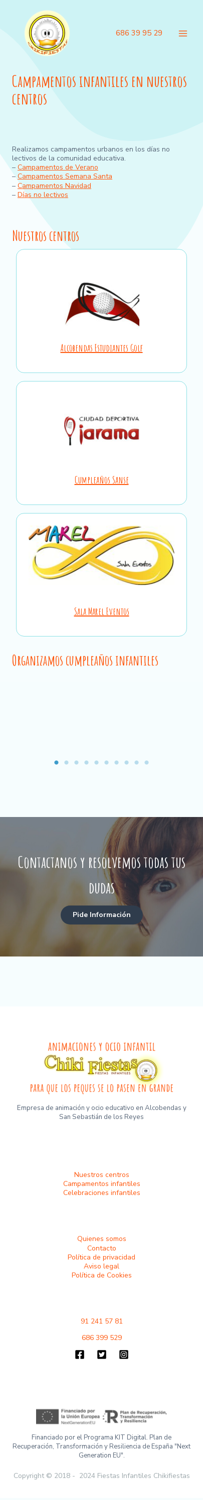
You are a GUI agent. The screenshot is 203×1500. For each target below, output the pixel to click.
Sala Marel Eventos (101, 611)
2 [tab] (67, 763)
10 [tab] (147, 763)
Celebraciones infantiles (101, 1193)
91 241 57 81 (102, 1321)
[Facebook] (80, 1355)
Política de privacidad (101, 1257)
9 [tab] (137, 763)
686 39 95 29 (139, 33)
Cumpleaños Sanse (102, 480)
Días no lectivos (43, 195)
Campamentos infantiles (101, 1183)
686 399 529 (102, 1337)
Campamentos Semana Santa (65, 176)
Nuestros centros (101, 1175)
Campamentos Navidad (54, 185)
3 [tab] (77, 763)
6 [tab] (107, 763)
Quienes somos (101, 1239)
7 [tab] (117, 763)
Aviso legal (101, 1266)
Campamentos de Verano (58, 167)
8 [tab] (127, 763)
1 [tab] (57, 763)
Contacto (101, 1248)
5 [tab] (97, 763)
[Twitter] (102, 1355)
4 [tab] (87, 763)
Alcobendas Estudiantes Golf (102, 348)
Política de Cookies (102, 1275)
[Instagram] (124, 1355)
